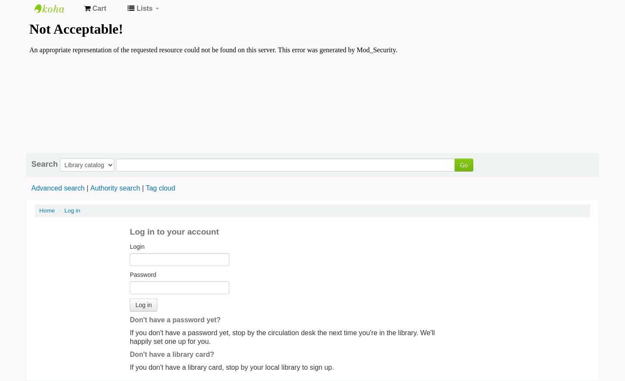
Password (143, 274)
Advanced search (58, 188)
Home (47, 210)
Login (137, 246)
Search (44, 164)
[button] (95, 8)
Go (464, 165)
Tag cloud (160, 188)
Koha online (56, 8)
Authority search (115, 188)
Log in (72, 210)
